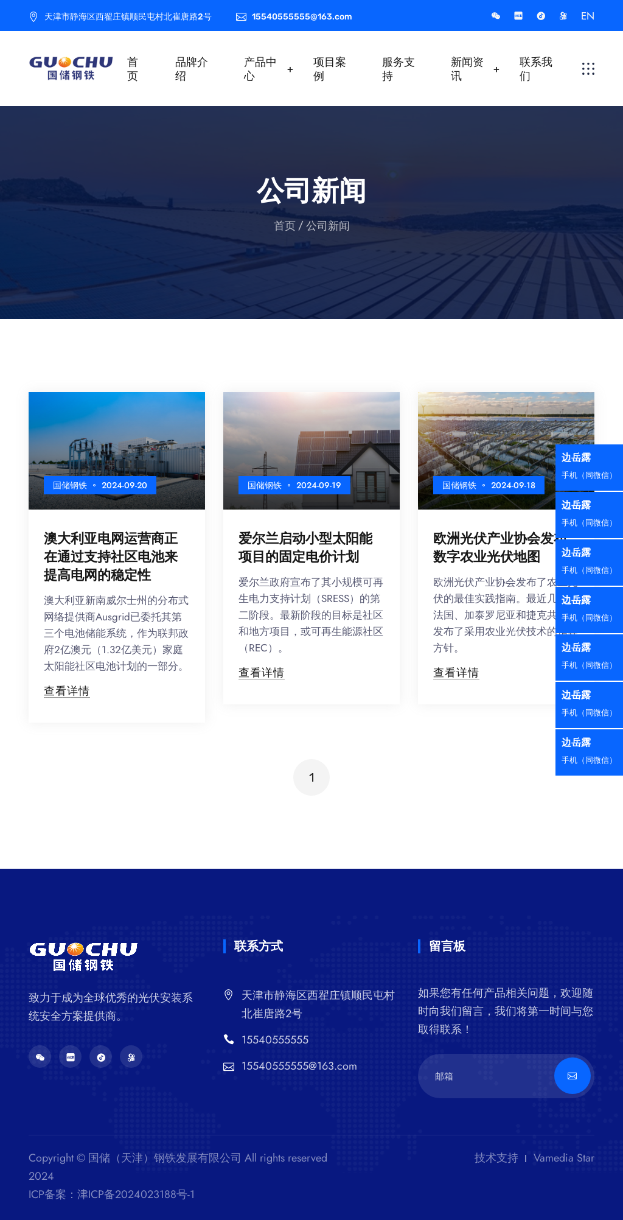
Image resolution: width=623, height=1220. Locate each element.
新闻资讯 (467, 69)
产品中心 (260, 69)
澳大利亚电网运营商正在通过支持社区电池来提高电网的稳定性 (111, 556)
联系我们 (536, 69)
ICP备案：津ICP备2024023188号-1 (112, 1194)
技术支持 (496, 1158)
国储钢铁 (70, 485)
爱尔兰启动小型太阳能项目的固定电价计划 (305, 547)
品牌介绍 (191, 69)
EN (587, 16)
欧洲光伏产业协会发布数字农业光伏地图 (500, 547)
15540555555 (275, 1040)
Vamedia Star (564, 1158)
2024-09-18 (513, 485)
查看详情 (67, 691)
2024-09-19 (318, 485)
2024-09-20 (124, 485)
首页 (132, 69)
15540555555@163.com (299, 1066)
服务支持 (398, 69)
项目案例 (329, 69)
